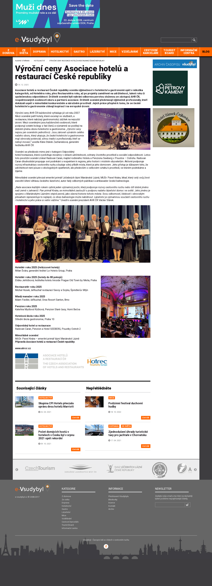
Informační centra (188, 52)
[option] (40, 468)
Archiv (111, 509)
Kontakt (111, 506)
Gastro (79, 51)
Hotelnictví (60, 51)
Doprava (39, 51)
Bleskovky (112, 499)
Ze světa (23, 52)
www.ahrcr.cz (23, 348)
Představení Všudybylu (118, 496)
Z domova (8, 52)
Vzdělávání (130, 51)
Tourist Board (169, 52)
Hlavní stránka (22, 61)
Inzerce (111, 503)
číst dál (75, 417)
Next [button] (195, 469)
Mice (113, 51)
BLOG (206, 51)
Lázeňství (97, 51)
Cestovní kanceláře (150, 52)
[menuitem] (8, 51)
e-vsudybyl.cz (21, 497)
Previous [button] (16, 469)
